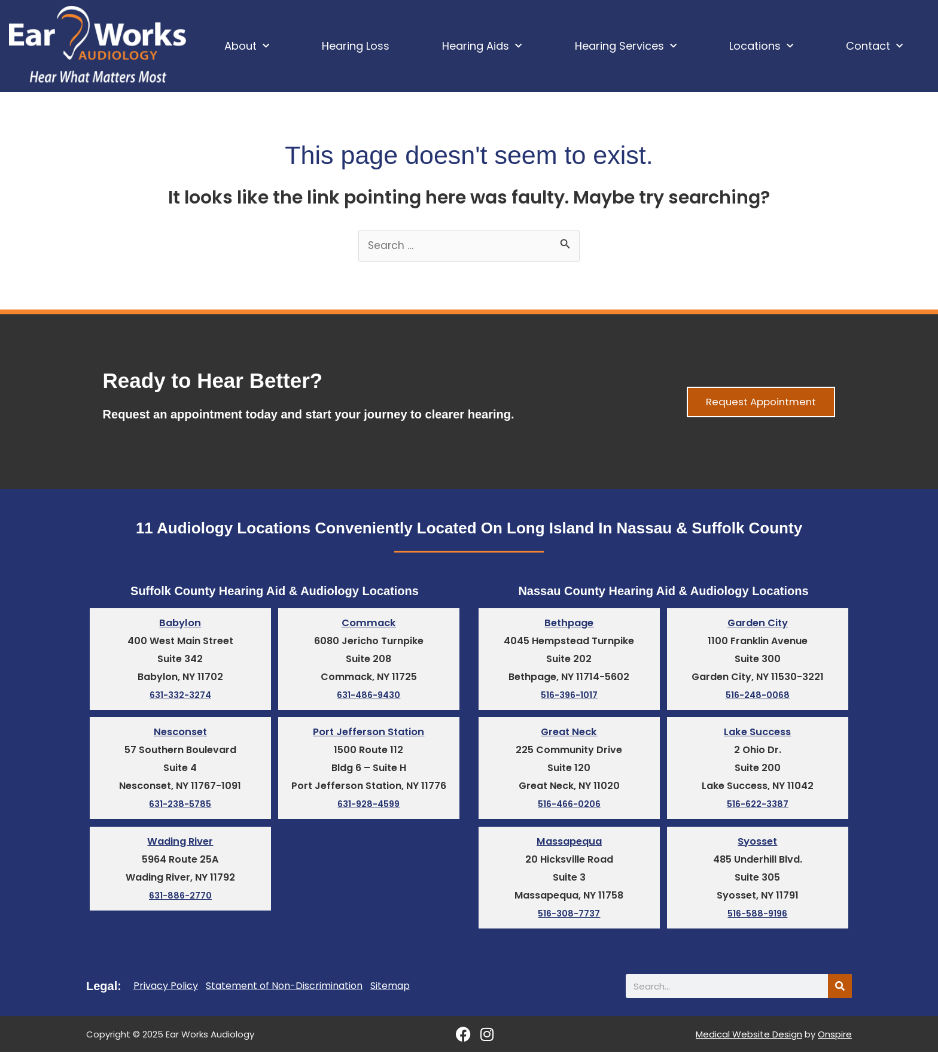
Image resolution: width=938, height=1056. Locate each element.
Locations (761, 46)
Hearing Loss (355, 45)
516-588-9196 (757, 917)
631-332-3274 (180, 698)
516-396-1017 (569, 698)
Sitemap (390, 990)
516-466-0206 (569, 807)
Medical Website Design (749, 1038)
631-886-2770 (180, 899)
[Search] (840, 990)
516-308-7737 (569, 917)
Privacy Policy (165, 990)
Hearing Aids (482, 46)
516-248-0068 (758, 698)
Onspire (835, 1038)
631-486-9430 (369, 698)
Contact (874, 46)
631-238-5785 (180, 807)
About (246, 46)
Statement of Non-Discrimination (284, 990)
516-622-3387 (757, 807)
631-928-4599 (368, 807)
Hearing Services (626, 46)
